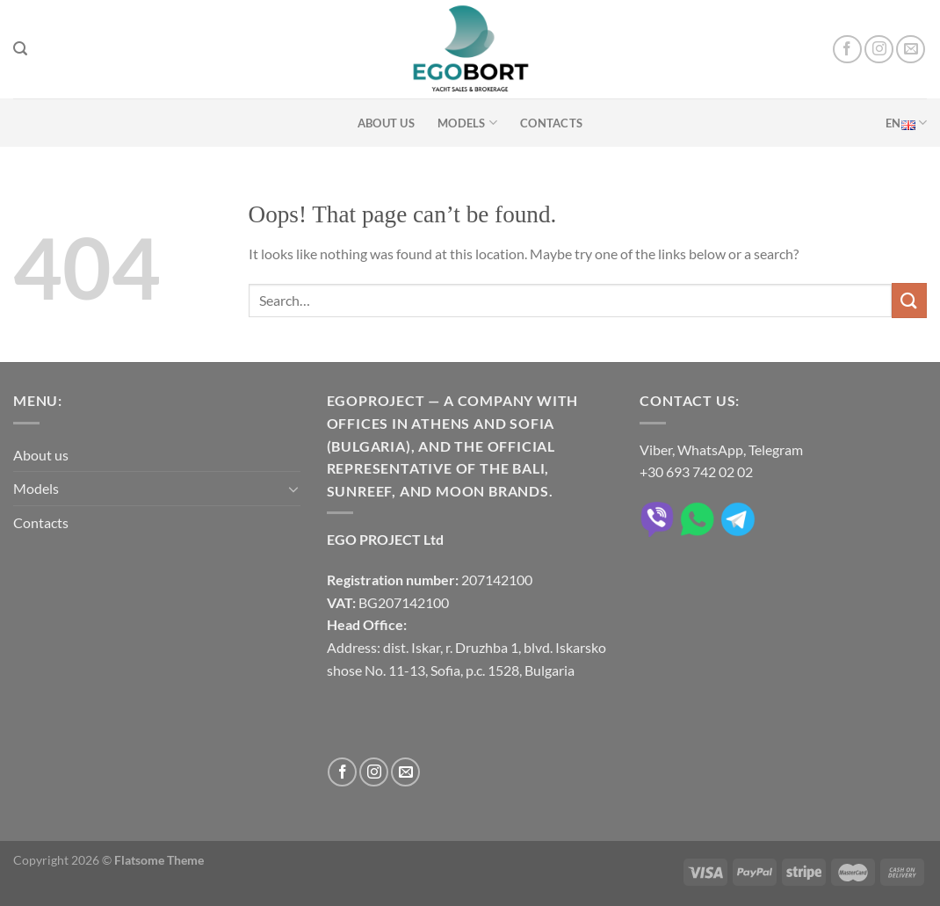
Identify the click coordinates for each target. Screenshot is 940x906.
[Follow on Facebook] (847, 49)
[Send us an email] (910, 49)
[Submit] (909, 300)
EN (906, 122)
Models (467, 122)
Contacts (551, 123)
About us (386, 123)
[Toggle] (293, 488)
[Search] (20, 49)
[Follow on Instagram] (878, 49)
